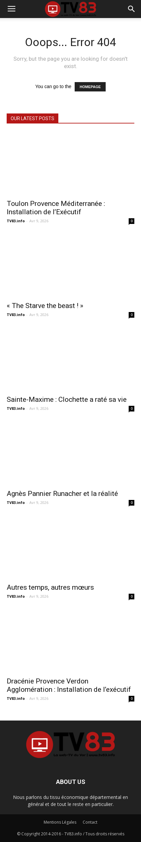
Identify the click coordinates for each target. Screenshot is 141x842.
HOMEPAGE (90, 87)
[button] (131, 9)
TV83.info (16, 220)
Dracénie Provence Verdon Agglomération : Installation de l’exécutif (69, 685)
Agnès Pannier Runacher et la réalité (62, 494)
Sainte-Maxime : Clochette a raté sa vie (67, 399)
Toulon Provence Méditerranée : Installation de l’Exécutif (56, 208)
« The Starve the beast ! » (45, 306)
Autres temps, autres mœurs (50, 587)
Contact (90, 822)
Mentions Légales (60, 822)
